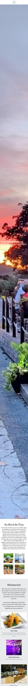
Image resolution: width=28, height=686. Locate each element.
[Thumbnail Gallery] (8, 558)
